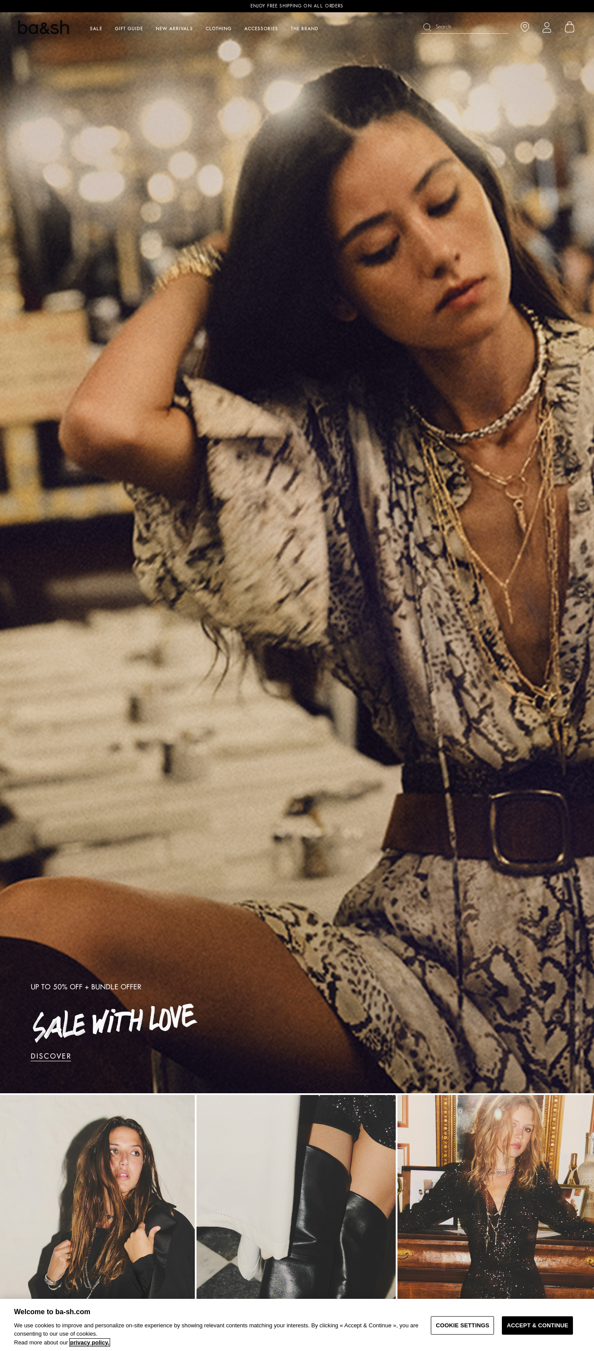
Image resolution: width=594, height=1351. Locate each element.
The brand (304, 29)
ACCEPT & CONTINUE (537, 1325)
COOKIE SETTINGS (462, 1325)
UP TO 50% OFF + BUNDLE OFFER (86, 987)
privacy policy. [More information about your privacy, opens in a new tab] (89, 1342)
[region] (297, 1325)
